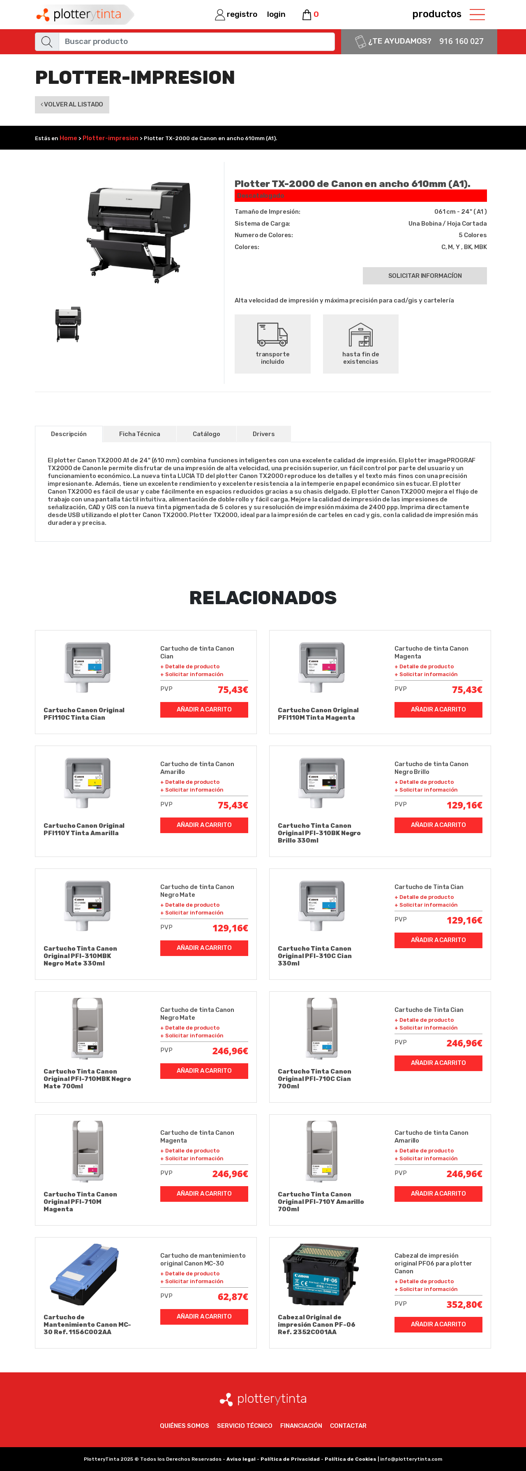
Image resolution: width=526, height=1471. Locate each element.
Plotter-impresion (110, 138)
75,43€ (233, 689)
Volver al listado (72, 104)
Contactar (348, 1425)
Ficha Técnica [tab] (139, 434)
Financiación (301, 1425)
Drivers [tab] (264, 434)
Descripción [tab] (69, 434)
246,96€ (230, 1050)
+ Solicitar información (192, 674)
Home (68, 138)
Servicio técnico (244, 1425)
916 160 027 (461, 41)
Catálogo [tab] (206, 434)
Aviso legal (241, 1459)
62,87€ (233, 1296)
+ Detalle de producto (189, 666)
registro (236, 14)
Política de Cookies (350, 1459)
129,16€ (464, 804)
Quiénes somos (184, 1425)
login (276, 14)
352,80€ (464, 1304)
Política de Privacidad (290, 1459)
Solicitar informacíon (425, 275)
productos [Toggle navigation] (448, 14)
